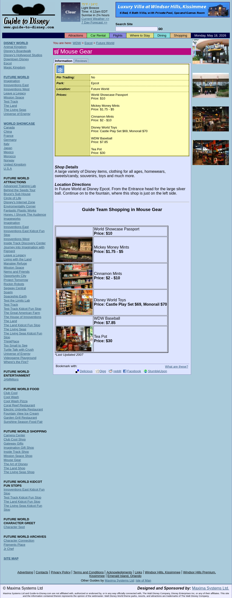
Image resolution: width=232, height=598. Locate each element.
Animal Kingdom (15, 47)
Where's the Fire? (16, 362)
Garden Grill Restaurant (20, 417)
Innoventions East (16, 85)
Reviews (81, 61)
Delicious (86, 371)
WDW (77, 43)
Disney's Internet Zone (19, 202)
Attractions (75, 35)
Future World (105, 43)
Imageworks (12, 218)
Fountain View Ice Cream (21, 413)
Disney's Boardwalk (17, 51)
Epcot (89, 43)
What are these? (176, 366)
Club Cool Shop (15, 439)
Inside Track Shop (16, 452)
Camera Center (14, 435)
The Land (10, 105)
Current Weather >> (95, 19)
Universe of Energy (17, 114)
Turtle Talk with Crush (19, 349)
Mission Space (14, 97)
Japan (8, 148)
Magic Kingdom (14, 67)
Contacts (42, 572)
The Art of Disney (16, 464)
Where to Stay (140, 35)
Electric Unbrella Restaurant (23, 409)
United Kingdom (15, 164)
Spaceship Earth (15, 296)
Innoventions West (17, 89)
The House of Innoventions (22, 317)
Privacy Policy (60, 572)
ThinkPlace (11, 341)
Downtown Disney (16, 59)
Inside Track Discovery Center (25, 243)
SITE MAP (11, 558)
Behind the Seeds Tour (19, 190)
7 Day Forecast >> (94, 22)
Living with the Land (17, 259)
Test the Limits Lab (17, 300)
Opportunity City (15, 276)
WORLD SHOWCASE (19, 123)
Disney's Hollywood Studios (23, 55)
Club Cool (10, 393)
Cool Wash (11, 397)
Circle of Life (12, 198)
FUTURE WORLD (16, 77)
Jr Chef (9, 549)
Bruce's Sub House (17, 194)
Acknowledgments (119, 572)
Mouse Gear (12, 460)
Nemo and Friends (17, 271)
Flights (117, 35)
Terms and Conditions (88, 572)
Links (138, 572)
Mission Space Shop (18, 456)
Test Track (11, 101)
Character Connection (19, 540)
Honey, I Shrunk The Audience (25, 214)
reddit (117, 371)
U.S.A (8, 168)
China (8, 131)
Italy (6, 144)
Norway (9, 160)
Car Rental (98, 35)
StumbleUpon (157, 371)
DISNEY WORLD (16, 43)
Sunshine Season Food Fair (23, 422)
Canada (9, 127)
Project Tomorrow (16, 280)
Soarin (8, 292)
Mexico (9, 152)
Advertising (25, 572)
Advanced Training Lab (20, 186)
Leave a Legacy (15, 93)
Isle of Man (143, 580)
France (8, 135)
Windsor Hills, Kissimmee (162, 572)
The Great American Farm (22, 313)
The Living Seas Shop (19, 472)
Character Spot (14, 527)
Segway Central (15, 288)
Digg (103, 371)
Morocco (10, 156)
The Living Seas (15, 110)
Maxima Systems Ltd (119, 580)
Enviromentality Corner (20, 206)
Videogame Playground (20, 358)
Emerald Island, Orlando (124, 576)
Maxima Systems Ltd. (210, 588)
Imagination (12, 81)
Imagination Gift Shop (19, 447)
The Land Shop (14, 468)
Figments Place (14, 544)
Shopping (180, 35)
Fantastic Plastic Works (20, 210)
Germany (10, 140)
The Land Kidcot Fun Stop (22, 325)
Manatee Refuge (15, 263)
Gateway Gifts (13, 443)
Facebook (134, 371)
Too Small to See (15, 345)
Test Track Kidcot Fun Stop (22, 308)
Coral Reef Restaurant (19, 405)
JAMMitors (11, 379)
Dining (161, 35)
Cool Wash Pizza (16, 401)
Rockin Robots (14, 284)
